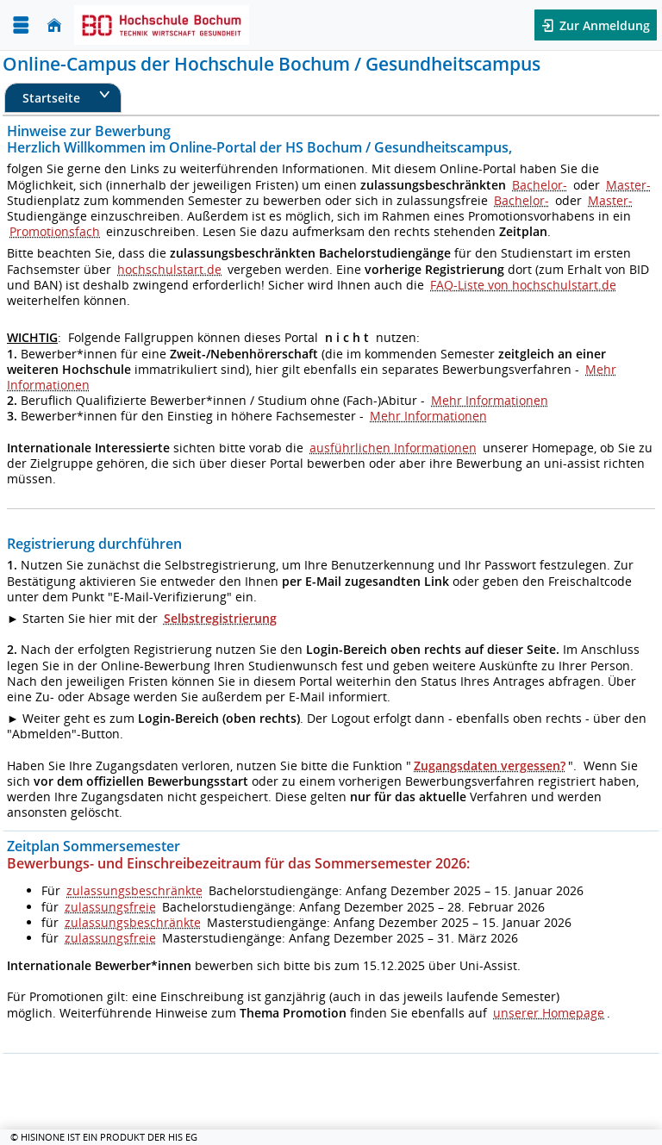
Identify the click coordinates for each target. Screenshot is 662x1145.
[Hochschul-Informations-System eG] (161, 25)
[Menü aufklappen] (21, 25)
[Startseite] (54, 25)
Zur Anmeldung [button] (603, 25)
